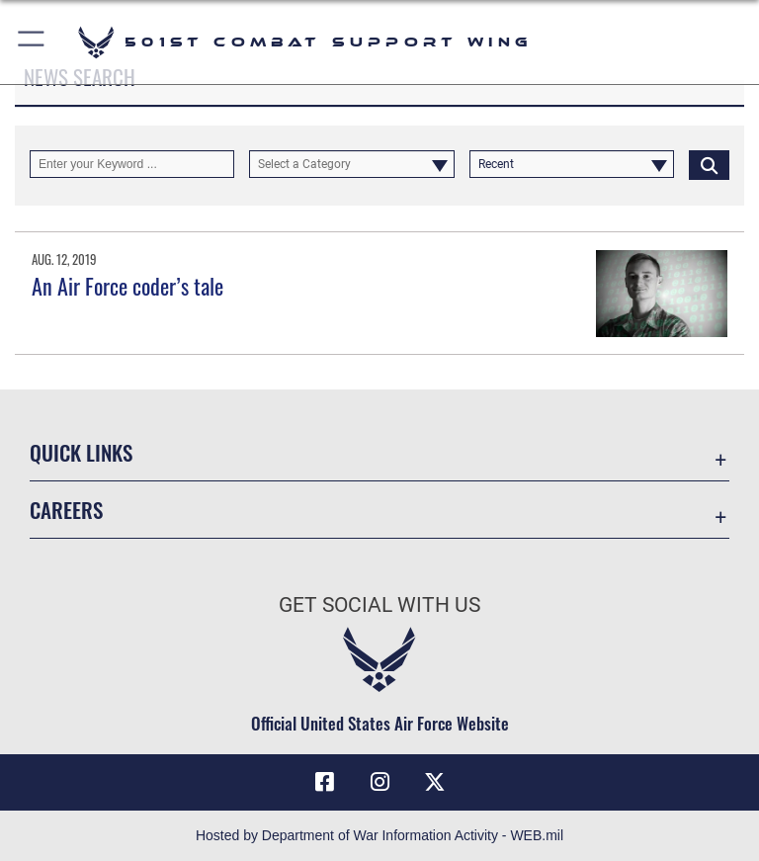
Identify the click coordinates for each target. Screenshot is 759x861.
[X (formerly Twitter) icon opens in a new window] (435, 782)
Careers (66, 509)
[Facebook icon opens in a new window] (324, 782)
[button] (32, 42)
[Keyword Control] (132, 164)
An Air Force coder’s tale (127, 285)
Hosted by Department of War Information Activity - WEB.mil (379, 835)
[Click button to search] (709, 164)
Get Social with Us (379, 605)
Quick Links (81, 452)
